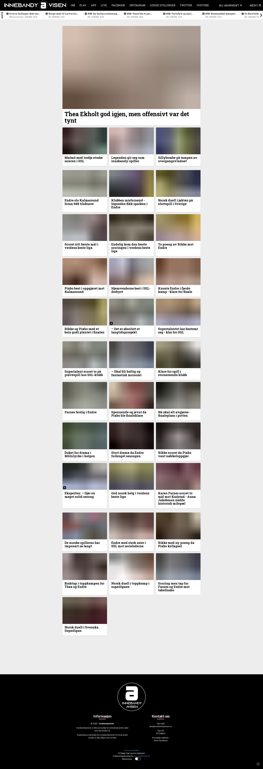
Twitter (186, 5)
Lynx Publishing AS (142, 756)
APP (93, 5)
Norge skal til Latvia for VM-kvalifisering (63, 13)
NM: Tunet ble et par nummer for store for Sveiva (139, 13)
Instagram (137, 5)
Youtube (202, 5)
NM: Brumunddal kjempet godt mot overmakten (220, 13)
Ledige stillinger (162, 5)
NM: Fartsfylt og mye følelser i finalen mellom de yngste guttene (180, 13)
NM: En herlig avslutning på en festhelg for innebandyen (102, 13)
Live (104, 5)
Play (83, 5)
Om (73, 5)
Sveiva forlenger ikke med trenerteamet (24, 13)
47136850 (160, 733)
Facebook (118, 5)
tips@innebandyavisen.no (160, 726)
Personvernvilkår (131, 750)
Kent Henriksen (161, 740)
